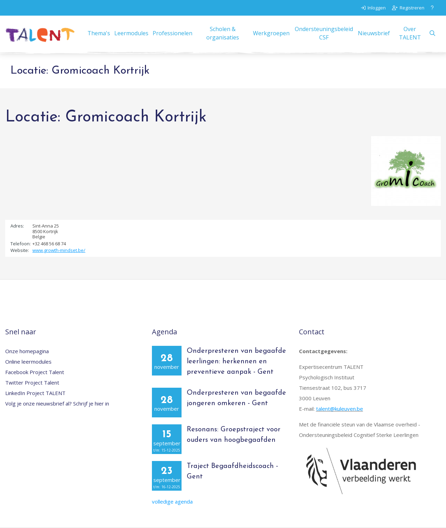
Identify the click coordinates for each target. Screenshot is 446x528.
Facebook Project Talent (34, 372)
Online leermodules (28, 361)
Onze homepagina (27, 351)
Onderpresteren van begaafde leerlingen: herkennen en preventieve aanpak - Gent (236, 361)
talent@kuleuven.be (339, 408)
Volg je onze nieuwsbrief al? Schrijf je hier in (57, 403)
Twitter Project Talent (32, 382)
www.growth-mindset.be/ (58, 250)
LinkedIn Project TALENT (35, 392)
